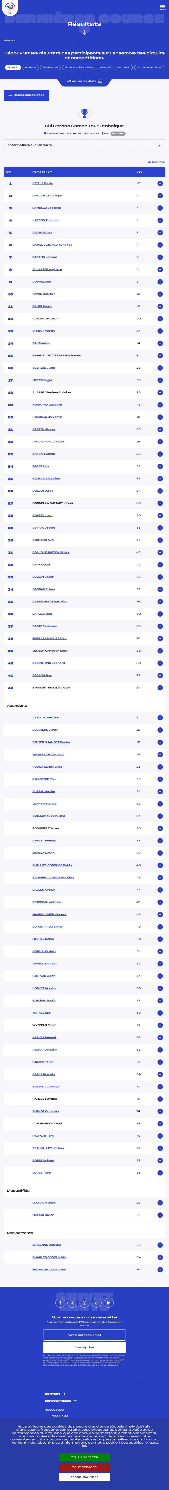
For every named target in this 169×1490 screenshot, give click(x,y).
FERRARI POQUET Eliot (49, 638)
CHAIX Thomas (44, 841)
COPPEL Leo (41, 282)
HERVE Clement (44, 1037)
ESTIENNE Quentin (46, 1245)
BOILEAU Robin (44, 1001)
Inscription (84, 1347)
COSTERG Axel (43, 540)
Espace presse (58, 1401)
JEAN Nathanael (44, 804)
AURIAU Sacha (43, 791)
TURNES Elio (41, 1013)
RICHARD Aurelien (46, 479)
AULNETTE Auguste (47, 269)
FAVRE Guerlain (43, 294)
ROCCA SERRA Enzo (47, 767)
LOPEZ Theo (41, 1173)
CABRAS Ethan (43, 589)
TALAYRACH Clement (48, 755)
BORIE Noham (43, 1160)
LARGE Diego (42, 614)
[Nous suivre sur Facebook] (60, 1303)
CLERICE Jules (43, 368)
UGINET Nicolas (44, 988)
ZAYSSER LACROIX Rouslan (53, 878)
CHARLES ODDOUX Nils (49, 1257)
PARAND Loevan (44, 257)
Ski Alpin (13, 68)
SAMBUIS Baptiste (46, 208)
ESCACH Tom (42, 675)
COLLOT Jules (42, 491)
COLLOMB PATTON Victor (50, 552)
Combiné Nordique (149, 68)
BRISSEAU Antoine (46, 902)
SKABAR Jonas (43, 454)
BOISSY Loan (42, 515)
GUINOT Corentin (45, 1111)
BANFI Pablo (42, 306)
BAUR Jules (40, 343)
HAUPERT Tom (43, 1136)
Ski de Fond (50, 68)
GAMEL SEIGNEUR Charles (52, 245)
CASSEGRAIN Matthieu (49, 602)
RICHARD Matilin (44, 1050)
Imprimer (156, 162)
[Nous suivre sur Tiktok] (97, 1303)
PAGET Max (40, 466)
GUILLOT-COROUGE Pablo (52, 865)
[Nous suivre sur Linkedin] (109, 1303)
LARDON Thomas (45, 220)
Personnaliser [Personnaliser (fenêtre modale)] (84, 1477)
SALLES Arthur (43, 890)
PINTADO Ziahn (43, 976)
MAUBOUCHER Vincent (49, 914)
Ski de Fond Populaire (79, 68)
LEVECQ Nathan (44, 964)
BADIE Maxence (44, 626)
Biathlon (30, 68)
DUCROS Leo (42, 233)
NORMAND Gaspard (47, 405)
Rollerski (104, 68)
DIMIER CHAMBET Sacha (51, 742)
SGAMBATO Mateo (46, 1087)
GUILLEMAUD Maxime (48, 816)
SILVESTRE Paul (44, 779)
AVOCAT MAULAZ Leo (48, 442)
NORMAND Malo (44, 951)
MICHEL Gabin (43, 939)
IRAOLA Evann (43, 853)
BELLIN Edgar (43, 577)
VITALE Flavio (42, 183)
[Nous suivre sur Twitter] (72, 1303)
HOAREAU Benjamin (47, 417)
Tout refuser (84, 1467)
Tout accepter (84, 1457)
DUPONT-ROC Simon (47, 927)
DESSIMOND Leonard (48, 663)
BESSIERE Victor (45, 730)
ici (118, 1365)
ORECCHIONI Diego (47, 196)
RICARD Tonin (42, 1062)
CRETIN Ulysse (43, 429)
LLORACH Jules (44, 1203)
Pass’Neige (59, 1416)
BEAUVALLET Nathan (48, 1148)
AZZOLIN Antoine (45, 718)
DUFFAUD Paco (43, 528)
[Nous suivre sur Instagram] (84, 1303)
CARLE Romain (43, 1074)
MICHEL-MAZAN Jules (49, 1270)
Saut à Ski (123, 68)
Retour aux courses (26, 95)
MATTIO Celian (43, 1215)
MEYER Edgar (42, 380)
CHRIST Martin (43, 331)
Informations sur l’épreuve (84, 145)
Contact (52, 1394)
